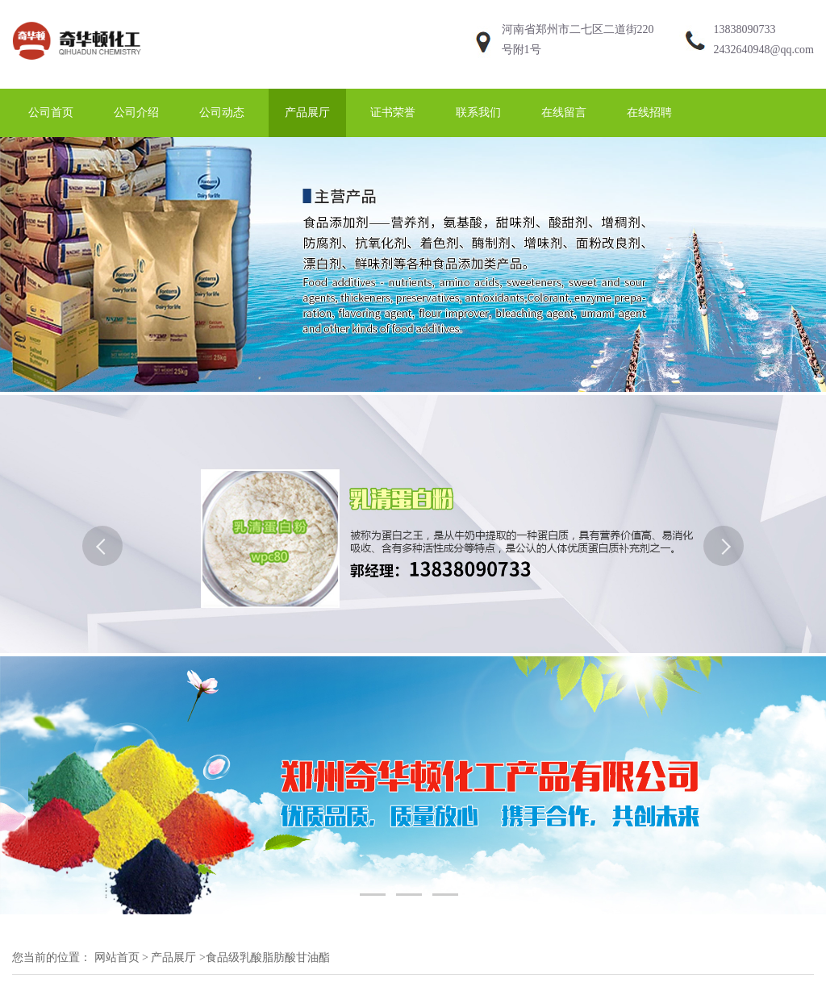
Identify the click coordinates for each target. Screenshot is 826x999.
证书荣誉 (392, 112)
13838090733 (745, 29)
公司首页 (50, 112)
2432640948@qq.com (764, 50)
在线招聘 (649, 112)
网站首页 (117, 957)
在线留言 (563, 112)
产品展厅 (307, 112)
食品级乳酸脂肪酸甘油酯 (268, 957)
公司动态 (221, 112)
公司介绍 (136, 112)
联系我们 (478, 112)
